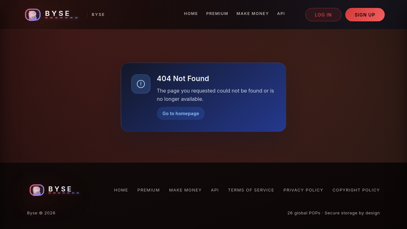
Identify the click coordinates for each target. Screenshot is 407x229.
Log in (323, 14)
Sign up (365, 14)
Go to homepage (180, 113)
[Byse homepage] (63, 15)
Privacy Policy (303, 189)
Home (191, 13)
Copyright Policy (356, 189)
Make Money (253, 13)
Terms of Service (251, 189)
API (281, 13)
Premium (217, 13)
